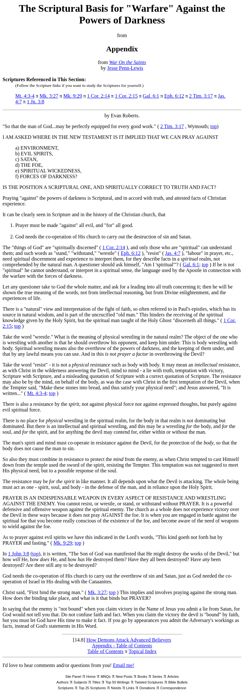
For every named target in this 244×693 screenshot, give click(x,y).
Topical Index (143, 651)
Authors (63, 682)
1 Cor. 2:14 (98, 96)
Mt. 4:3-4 (24, 96)
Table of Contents (105, 651)
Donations (147, 688)
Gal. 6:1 (151, 96)
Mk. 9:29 (72, 96)
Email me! (123, 665)
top (213, 126)
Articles (173, 676)
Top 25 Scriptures (92, 688)
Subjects (80, 682)
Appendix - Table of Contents (122, 645)
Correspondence (173, 688)
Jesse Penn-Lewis (125, 68)
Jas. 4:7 (172, 253)
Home (90, 676)
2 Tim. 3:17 (201, 96)
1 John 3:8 (18, 553)
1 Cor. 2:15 (126, 96)
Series (157, 676)
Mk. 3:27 (49, 96)
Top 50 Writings (117, 682)
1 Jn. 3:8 (35, 101)
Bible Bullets (178, 682)
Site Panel (73, 676)
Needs (116, 688)
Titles (96, 682)
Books (142, 676)
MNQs (106, 676)
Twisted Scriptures (149, 682)
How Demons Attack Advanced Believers (128, 640)
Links (130, 688)
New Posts (124, 676)
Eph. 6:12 (174, 96)
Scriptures (66, 688)
